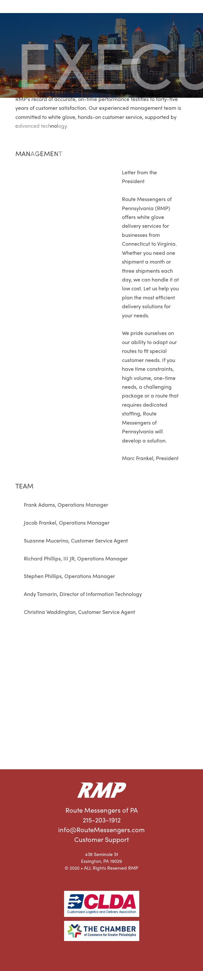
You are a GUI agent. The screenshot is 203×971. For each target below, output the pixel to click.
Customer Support (101, 839)
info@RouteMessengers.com (101, 829)
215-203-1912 (102, 819)
